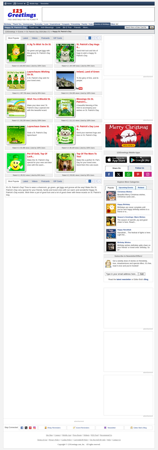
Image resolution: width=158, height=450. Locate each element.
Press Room (77, 435)
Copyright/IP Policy (81, 440)
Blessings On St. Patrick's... (85, 100)
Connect (20, 3)
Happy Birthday (123, 204)
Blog (146, 279)
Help (109, 440)
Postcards (45, 38)
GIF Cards (57, 38)
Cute (91, 24)
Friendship (75, 24)
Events (20, 32)
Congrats (66, 24)
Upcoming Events (126, 187)
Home (9, 3)
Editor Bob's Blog (138, 427)
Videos (34, 38)
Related (141, 187)
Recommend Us (106, 435)
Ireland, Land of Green (88, 71)
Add (141, 274)
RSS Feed (94, 435)
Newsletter (45, 3)
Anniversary (28, 24)
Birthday (7, 24)
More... (86, 27)
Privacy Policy (54, 440)
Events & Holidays (102, 24)
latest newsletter (123, 279)
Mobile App (34, 3)
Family (84, 24)
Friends (77, 27)
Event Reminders (81, 427)
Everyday (39, 24)
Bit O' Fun (67, 27)
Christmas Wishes (124, 192)
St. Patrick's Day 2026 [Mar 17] (38, 32)
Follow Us (139, 168)
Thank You (17, 24)
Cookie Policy (66, 440)
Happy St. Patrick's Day (16, 27)
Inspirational (55, 24)
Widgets (86, 435)
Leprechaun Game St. (38, 126)
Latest (25, 38)
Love (46, 24)
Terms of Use (42, 440)
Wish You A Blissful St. (39, 99)
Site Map (49, 435)
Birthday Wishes (124, 242)
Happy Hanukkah (124, 230)
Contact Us (116, 440)
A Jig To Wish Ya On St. (39, 44)
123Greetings (10, 32)
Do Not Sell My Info (98, 440)
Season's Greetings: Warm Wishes (131, 217)
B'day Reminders (52, 427)
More (114, 24)
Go (152, 27)
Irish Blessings (47, 27)
